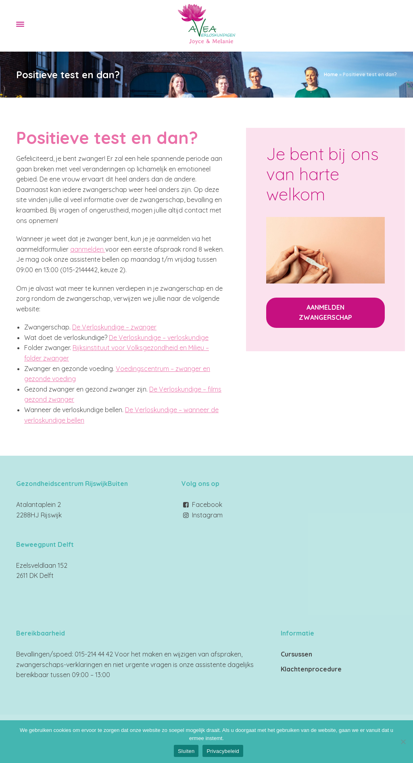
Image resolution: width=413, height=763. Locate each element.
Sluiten (186, 751)
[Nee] (403, 742)
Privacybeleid (222, 751)
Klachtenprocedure (311, 669)
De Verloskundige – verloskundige (159, 338)
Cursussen (296, 654)
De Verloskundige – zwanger (114, 327)
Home (331, 74)
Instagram (207, 515)
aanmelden (87, 249)
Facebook (207, 504)
